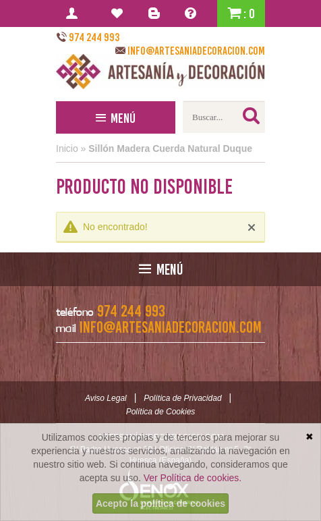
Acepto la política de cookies (160, 503)
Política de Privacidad (182, 398)
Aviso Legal (106, 398)
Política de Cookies (161, 411)
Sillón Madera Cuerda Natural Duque (170, 148)
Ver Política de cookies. (193, 477)
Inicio (67, 148)
